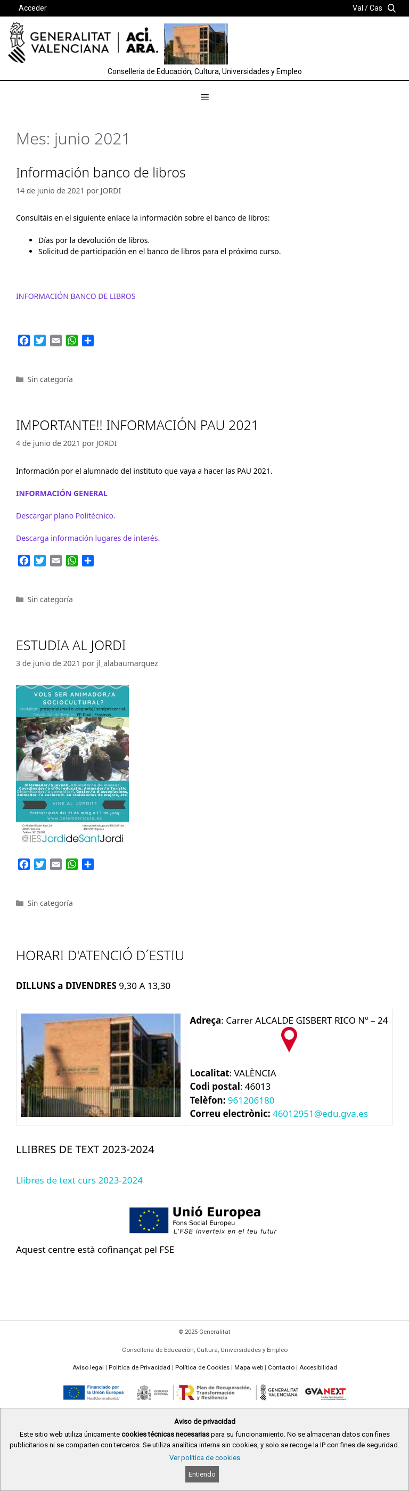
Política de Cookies (202, 1367)
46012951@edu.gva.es (320, 1113)
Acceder (33, 8)
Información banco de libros (101, 172)
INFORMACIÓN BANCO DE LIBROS (75, 296)
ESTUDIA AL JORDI (71, 645)
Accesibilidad (318, 1367)
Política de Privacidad (139, 1367)
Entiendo (202, 1474)
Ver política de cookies (204, 1458)
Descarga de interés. (88, 538)
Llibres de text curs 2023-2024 (79, 1180)
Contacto (281, 1367)
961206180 (251, 1100)
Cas (376, 8)
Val (358, 8)
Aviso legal (88, 1367)
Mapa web (248, 1367)
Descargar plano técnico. (66, 515)
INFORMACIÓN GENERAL (62, 493)
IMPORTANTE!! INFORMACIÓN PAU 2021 (137, 425)
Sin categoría (49, 379)
